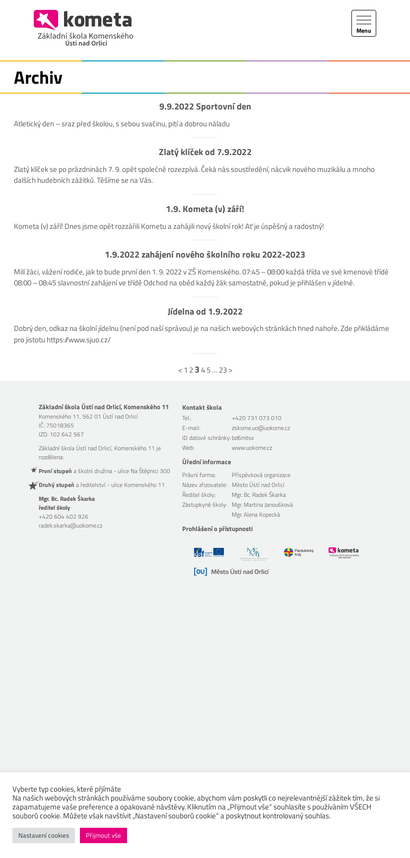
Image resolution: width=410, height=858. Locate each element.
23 (223, 369)
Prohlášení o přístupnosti (217, 529)
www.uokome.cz (252, 447)
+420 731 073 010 (256, 418)
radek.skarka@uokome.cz (70, 525)
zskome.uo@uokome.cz (261, 427)
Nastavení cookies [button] (43, 835)
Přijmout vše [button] (103, 835)
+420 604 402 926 (63, 516)
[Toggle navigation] (363, 23)
